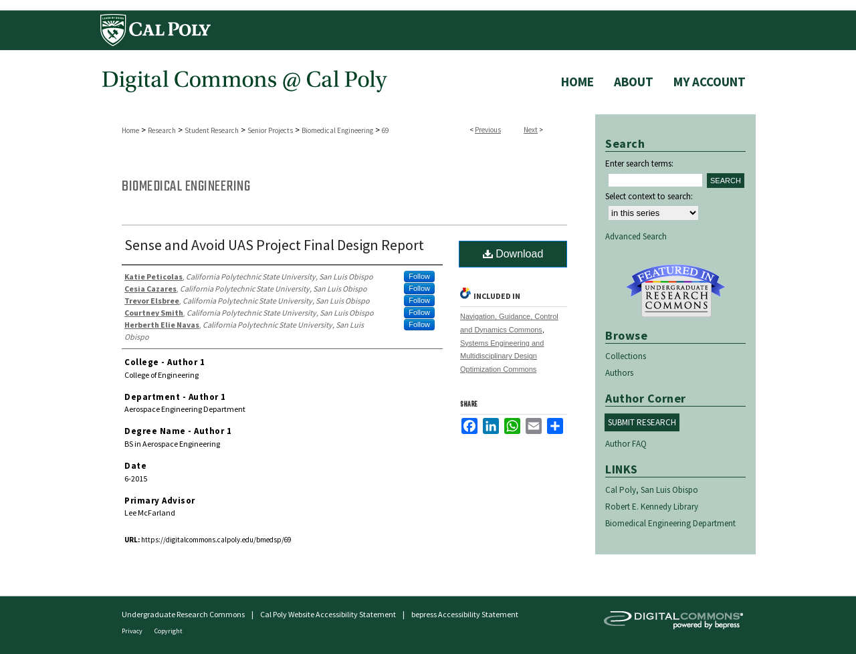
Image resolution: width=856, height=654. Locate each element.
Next (531, 129)
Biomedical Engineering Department (670, 523)
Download (513, 253)
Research (162, 130)
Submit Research (642, 422)
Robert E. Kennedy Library (651, 506)
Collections (625, 356)
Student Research (212, 130)
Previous (488, 129)
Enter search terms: (639, 163)
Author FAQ (626, 443)
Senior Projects (270, 130)
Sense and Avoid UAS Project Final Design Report (274, 244)
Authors (619, 372)
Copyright (168, 631)
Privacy (133, 631)
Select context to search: (649, 196)
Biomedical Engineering (337, 130)
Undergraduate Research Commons (675, 290)
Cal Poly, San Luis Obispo (651, 490)
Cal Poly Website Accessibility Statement (328, 614)
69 (385, 130)
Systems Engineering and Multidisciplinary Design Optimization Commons (502, 356)
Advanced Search (636, 236)
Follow (419, 276)
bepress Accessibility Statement (464, 614)
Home (130, 130)
